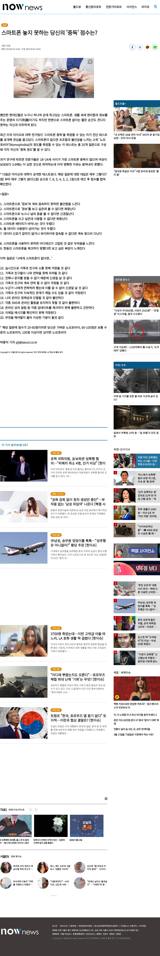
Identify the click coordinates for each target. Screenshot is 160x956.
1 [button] (51, 895)
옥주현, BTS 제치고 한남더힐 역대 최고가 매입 (23, 869)
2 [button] (53, 895)
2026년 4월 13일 (77, 839)
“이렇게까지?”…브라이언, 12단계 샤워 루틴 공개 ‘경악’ (59, 884)
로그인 (54, 926)
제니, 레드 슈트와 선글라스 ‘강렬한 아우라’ (60, 867)
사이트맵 (142, 926)
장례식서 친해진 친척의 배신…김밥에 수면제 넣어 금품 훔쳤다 (50, 841)
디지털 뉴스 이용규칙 (128, 926)
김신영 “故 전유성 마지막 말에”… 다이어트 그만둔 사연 (97, 869)
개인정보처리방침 (85, 926)
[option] (51, 830)
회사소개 (63, 926)
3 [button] (56, 895)
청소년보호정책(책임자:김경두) (106, 926)
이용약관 (72, 926)
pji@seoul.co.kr (26, 342)
